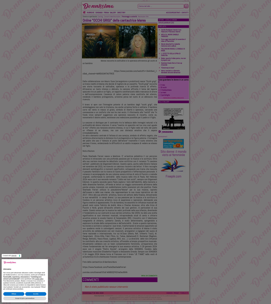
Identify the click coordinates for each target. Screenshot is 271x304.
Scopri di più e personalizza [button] (24, 298)
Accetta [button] (35, 294)
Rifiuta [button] (14, 294)
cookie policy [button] (39, 279)
